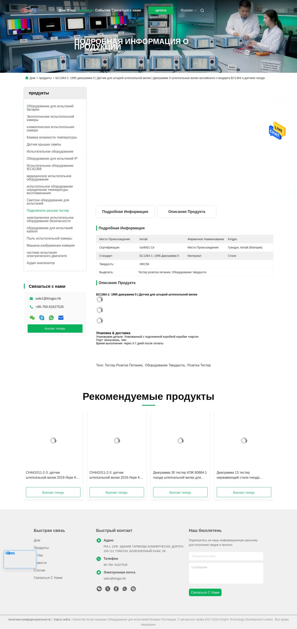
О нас (71, 10)
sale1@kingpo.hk (48, 298)
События (102, 10)
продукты (86, 10)
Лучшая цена (208, 192)
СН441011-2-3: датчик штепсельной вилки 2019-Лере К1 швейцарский (116, 475)
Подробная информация (125, 212)
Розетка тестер (199, 365)
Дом (62, 10)
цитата (160, 10)
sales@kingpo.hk (115, 578)
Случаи (39, 570)
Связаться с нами (126, 10)
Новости (40, 563)
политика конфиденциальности (29, 619)
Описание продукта (186, 212)
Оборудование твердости (165, 365)
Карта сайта (62, 619)
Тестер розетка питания (123, 365)
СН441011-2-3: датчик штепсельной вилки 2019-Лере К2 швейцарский (52, 475)
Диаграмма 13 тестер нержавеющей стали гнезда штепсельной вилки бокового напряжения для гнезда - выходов (243, 475)
